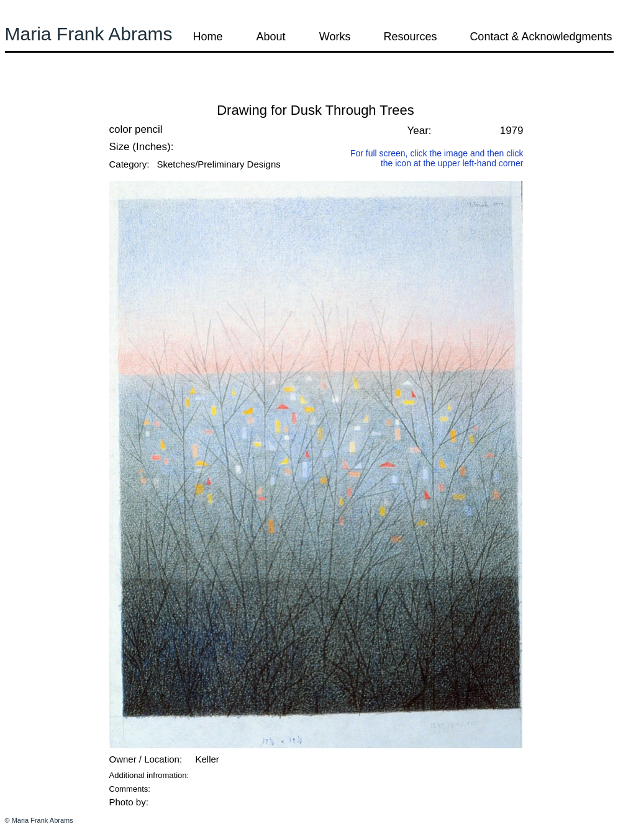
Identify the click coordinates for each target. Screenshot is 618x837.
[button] (38, 92)
